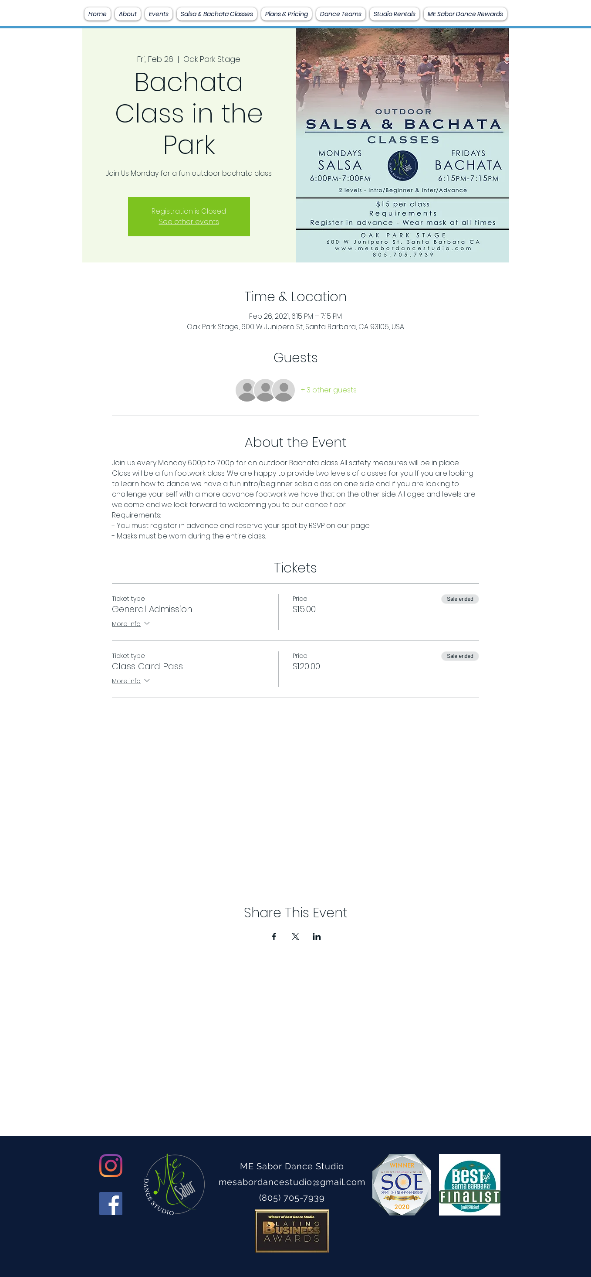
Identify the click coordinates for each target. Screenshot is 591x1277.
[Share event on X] (295, 936)
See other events (189, 222)
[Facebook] (110, 1203)
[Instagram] (110, 1165)
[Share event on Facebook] (274, 936)
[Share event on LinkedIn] (317, 936)
